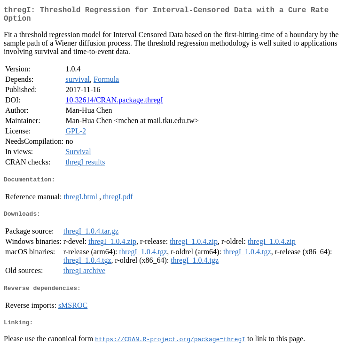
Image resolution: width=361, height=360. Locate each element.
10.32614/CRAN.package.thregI (114, 104)
